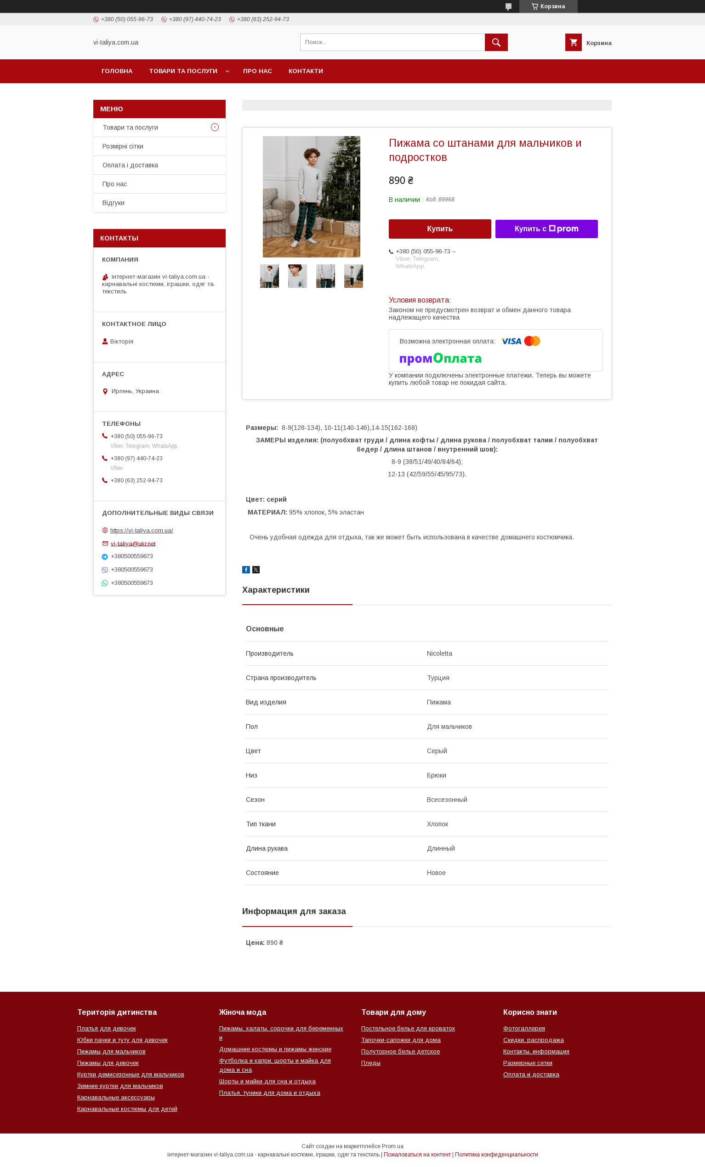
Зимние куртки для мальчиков (120, 1085)
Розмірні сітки (122, 146)
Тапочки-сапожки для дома (401, 1039)
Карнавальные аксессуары (116, 1097)
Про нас (257, 71)
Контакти (306, 71)
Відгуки (113, 202)
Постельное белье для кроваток (408, 1028)
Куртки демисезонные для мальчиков (130, 1074)
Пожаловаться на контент (417, 1154)
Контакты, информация (536, 1051)
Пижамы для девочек (108, 1062)
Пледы (371, 1062)
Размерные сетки (527, 1062)
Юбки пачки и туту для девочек (122, 1039)
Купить (440, 229)
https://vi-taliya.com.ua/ (141, 530)
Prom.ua (393, 1146)
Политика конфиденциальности (496, 1154)
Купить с (547, 229)
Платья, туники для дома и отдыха (269, 1092)
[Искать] (496, 42)
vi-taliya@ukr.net (133, 543)
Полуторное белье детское (400, 1051)
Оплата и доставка (531, 1074)
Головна (117, 71)
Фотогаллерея (524, 1028)
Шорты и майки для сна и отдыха (267, 1081)
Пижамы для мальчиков (111, 1051)
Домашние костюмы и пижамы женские (275, 1049)
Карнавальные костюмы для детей (127, 1108)
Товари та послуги (183, 71)
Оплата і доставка (130, 165)
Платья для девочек (106, 1028)
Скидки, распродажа (533, 1039)
